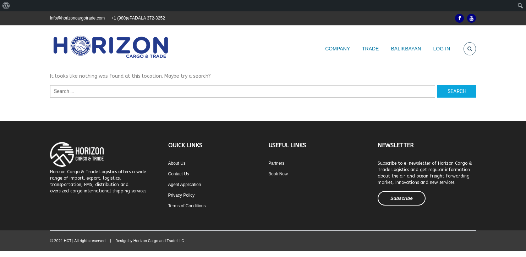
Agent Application (184, 184)
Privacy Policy (181, 195)
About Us (177, 163)
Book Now (278, 173)
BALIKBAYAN (406, 48)
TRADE (370, 48)
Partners (276, 163)
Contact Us (178, 173)
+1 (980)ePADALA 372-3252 (138, 18)
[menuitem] (6, 5)
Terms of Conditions (187, 205)
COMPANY (337, 48)
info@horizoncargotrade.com (77, 18)
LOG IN (441, 48)
